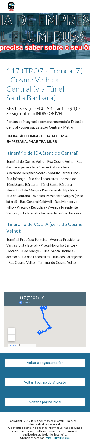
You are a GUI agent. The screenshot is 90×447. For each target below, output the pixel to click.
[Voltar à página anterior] (45, 362)
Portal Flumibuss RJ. (57, 437)
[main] (45, 165)
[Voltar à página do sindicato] (45, 382)
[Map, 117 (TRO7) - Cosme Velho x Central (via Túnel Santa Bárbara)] (45, 319)
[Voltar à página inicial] (45, 402)
